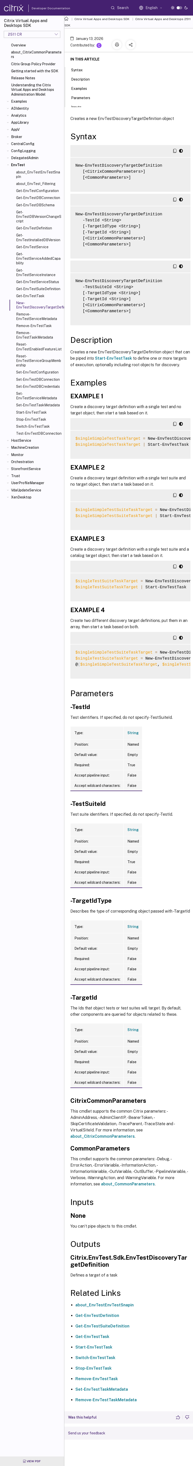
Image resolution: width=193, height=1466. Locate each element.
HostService (21, 440)
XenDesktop (21, 497)
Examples (19, 101)
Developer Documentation (43, 8)
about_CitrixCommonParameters (36, 54)
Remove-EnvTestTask (34, 326)
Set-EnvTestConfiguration (37, 372)
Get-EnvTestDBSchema (35, 205)
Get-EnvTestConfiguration (37, 191)
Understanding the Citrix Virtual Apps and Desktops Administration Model (32, 89)
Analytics (18, 115)
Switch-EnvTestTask (33, 426)
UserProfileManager (27, 483)
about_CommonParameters (128, 1184)
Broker (16, 137)
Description (83, 78)
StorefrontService (26, 469)
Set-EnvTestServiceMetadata (36, 396)
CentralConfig (22, 144)
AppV (15, 130)
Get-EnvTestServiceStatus (37, 282)
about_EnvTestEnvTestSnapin (104, 1305)
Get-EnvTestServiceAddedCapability (38, 258)
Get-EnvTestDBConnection (38, 198)
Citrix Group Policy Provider (33, 64)
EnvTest (18, 165)
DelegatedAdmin (24, 158)
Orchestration (22, 462)
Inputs (79, 106)
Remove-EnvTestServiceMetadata (36, 316)
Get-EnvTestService (32, 247)
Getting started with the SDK (34, 71)
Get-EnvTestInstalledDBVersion (38, 237)
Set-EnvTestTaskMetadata (38, 405)
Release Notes (23, 78)
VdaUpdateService (26, 490)
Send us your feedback (86, 1433)
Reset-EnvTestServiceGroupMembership (38, 360)
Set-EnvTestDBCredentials (38, 387)
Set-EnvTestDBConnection (38, 379)
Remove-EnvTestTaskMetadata (34, 335)
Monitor (17, 455)
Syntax (79, 69)
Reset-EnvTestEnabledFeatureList (39, 346)
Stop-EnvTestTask (31, 419)
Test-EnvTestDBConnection (39, 433)
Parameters (83, 97)
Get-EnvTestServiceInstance (36, 272)
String (133, 733)
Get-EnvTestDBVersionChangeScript (38, 216)
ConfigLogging (23, 151)
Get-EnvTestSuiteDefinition (38, 289)
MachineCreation (25, 447)
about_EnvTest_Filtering (36, 184)
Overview (18, 45)
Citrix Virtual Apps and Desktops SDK (101, 19)
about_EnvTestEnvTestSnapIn (38, 174)
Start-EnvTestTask (31, 412)
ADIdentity (20, 108)
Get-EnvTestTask (30, 296)
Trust (15, 476)
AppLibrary (20, 122)
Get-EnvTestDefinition (34, 228)
